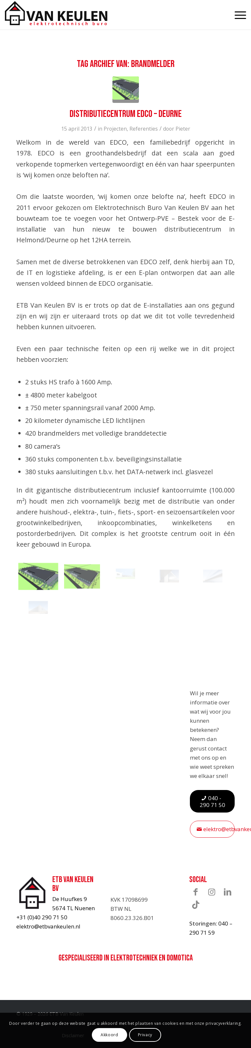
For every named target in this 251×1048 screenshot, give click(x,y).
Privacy (145, 1035)
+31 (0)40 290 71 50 (41, 917)
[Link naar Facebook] (196, 891)
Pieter (183, 128)
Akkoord (109, 1035)
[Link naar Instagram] (212, 891)
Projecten (115, 128)
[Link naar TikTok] (196, 904)
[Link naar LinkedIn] (228, 891)
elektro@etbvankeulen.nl (48, 926)
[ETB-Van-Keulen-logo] (56, 13)
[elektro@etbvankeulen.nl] (212, 829)
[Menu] (237, 14)
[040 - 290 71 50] (212, 801)
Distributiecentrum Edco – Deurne (126, 114)
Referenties (143, 128)
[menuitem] (237, 14)
